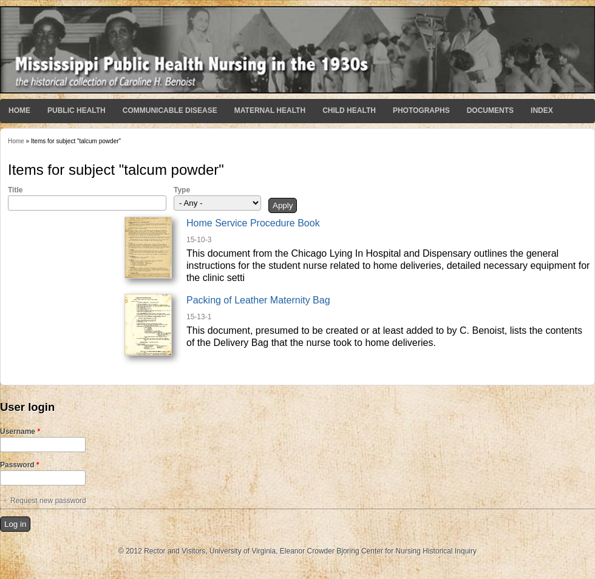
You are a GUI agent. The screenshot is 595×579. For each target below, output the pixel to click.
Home (19, 110)
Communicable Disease (170, 110)
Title (15, 190)
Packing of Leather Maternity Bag (258, 300)
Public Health (76, 110)
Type (182, 190)
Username (20, 431)
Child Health (349, 110)
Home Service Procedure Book (253, 223)
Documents (490, 110)
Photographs (421, 110)
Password (19, 465)
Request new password (48, 500)
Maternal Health (269, 110)
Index (542, 110)
